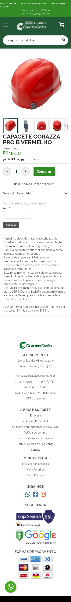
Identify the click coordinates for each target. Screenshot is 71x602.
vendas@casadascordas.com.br (35, 375)
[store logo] (31, 25)
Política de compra (35, 432)
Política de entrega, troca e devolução (35, 426)
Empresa (35, 415)
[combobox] (35, 40)
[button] (6, 126)
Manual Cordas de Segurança (36, 443)
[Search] (63, 40)
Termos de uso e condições (35, 438)
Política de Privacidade (35, 421)
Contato (35, 449)
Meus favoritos (35, 469)
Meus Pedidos (35, 475)
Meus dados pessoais (35, 463)
